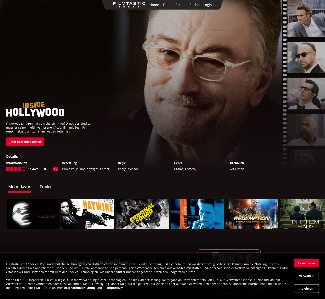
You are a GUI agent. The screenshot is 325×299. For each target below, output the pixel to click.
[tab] (24, 187)
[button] (162, 156)
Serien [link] (181, 4)
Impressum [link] (115, 288)
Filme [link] (167, 4)
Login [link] (207, 4)
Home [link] (154, 4)
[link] (130, 4)
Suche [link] (194, 4)
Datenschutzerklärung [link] (80, 288)
